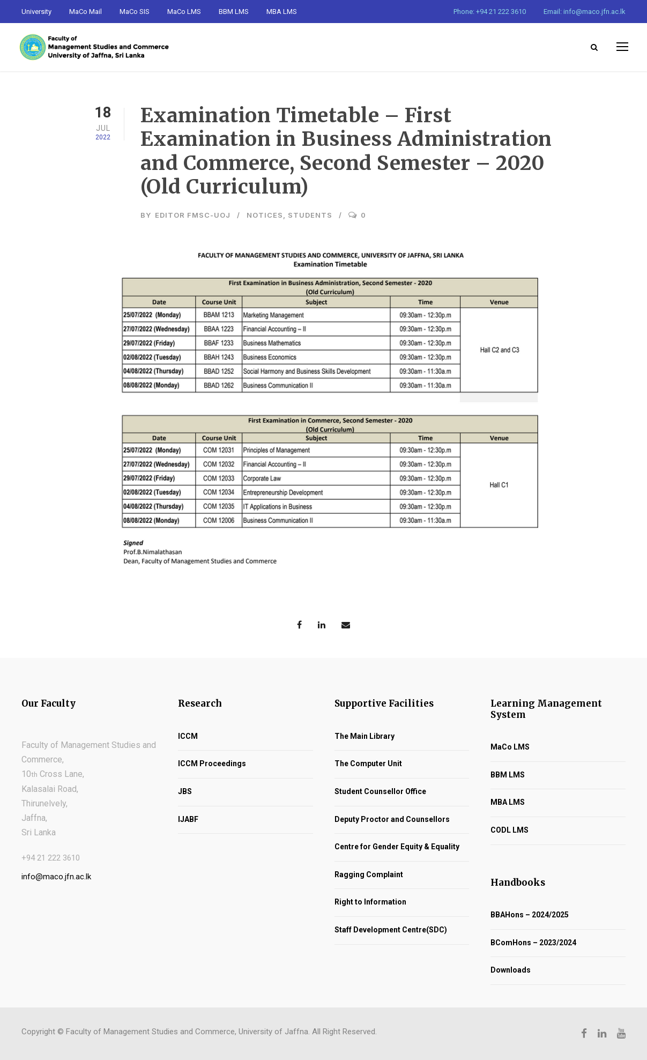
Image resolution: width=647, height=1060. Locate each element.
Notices (265, 215)
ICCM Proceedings (212, 763)
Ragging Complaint (368, 874)
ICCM (188, 736)
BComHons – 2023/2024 (533, 942)
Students (310, 215)
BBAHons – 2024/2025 (529, 914)
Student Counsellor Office (380, 791)
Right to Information (370, 902)
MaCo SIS (135, 12)
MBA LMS (281, 12)
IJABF (188, 819)
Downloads (510, 970)
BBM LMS (234, 12)
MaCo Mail (85, 12)
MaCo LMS (184, 12)
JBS (185, 791)
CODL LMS (509, 830)
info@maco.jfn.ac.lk (56, 876)
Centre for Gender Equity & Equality (396, 846)
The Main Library (364, 736)
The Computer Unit (368, 763)
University (36, 12)
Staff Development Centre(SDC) (390, 929)
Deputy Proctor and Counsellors (392, 819)
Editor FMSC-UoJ (192, 215)
